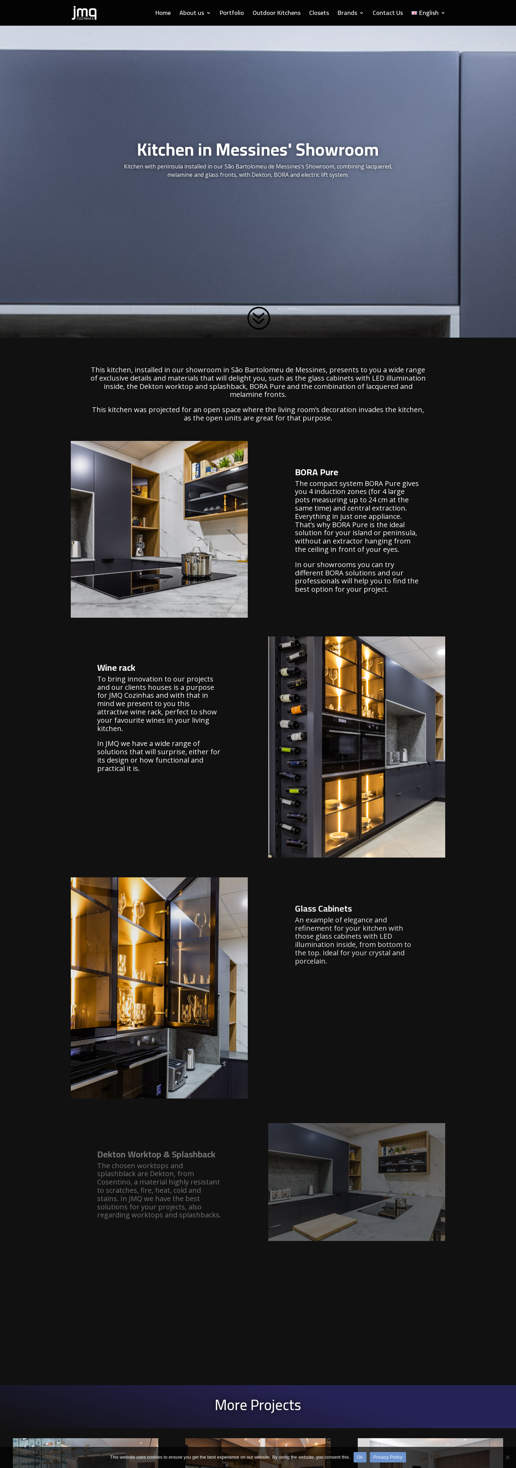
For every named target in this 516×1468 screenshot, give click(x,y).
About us (191, 14)
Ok (360, 1457)
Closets (319, 14)
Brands (347, 14)
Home (163, 14)
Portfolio (232, 14)
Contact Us (388, 14)
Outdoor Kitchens (277, 14)
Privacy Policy (388, 1457)
